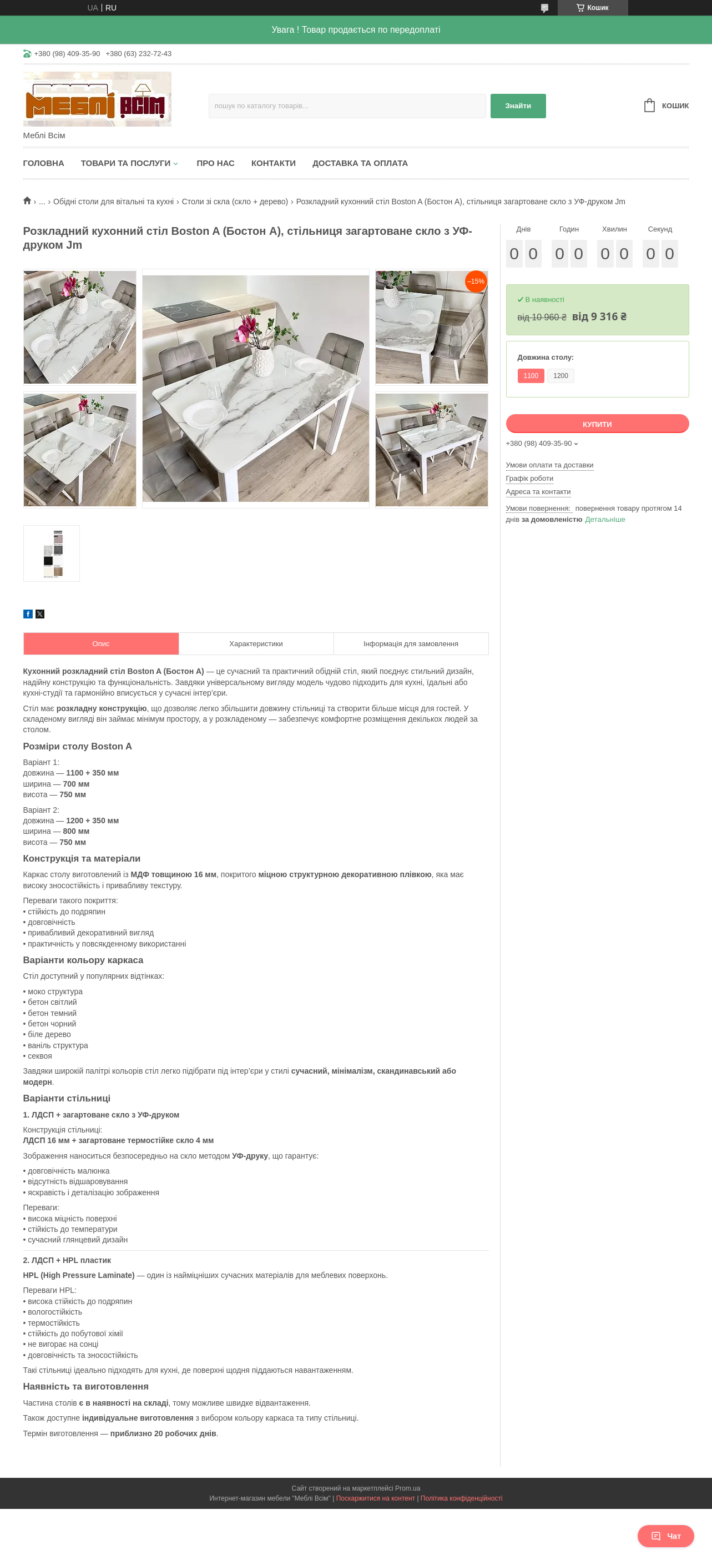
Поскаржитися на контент (375, 1498)
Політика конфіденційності (462, 1498)
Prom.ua (407, 1488)
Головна (43, 163)
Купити (597, 424)
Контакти (273, 163)
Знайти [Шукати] (518, 106)
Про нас (215, 163)
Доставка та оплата (360, 163)
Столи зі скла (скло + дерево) (235, 201)
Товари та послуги (126, 163)
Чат (666, 1536)
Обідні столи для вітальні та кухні (113, 201)
